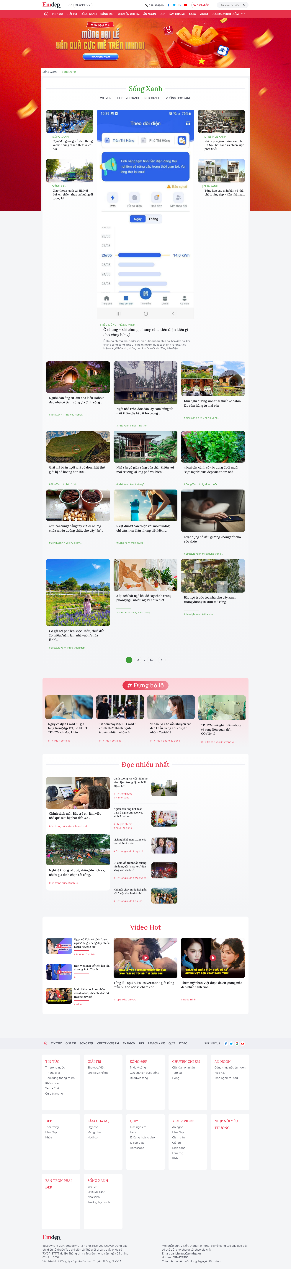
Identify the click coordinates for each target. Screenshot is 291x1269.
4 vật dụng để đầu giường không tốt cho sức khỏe (212, 539)
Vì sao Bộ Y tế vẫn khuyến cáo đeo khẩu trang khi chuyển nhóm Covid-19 (170, 728)
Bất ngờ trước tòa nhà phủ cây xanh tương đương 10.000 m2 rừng (210, 599)
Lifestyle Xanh (128, 98)
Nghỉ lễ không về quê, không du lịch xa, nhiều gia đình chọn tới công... (77, 872)
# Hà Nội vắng (121, 797)
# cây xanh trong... (141, 612)
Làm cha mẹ (177, 14)
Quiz (192, 14)
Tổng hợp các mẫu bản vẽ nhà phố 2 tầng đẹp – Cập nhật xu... (225, 192)
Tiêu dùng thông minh (60, 1078)
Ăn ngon (149, 14)
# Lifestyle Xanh (192, 553)
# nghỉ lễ (73, 883)
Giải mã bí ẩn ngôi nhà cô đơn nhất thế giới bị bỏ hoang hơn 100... (77, 469)
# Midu (78, 1004)
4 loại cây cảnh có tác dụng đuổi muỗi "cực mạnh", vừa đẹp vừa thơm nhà (211, 469)
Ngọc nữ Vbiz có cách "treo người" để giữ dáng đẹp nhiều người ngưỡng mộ (91, 943)
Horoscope (137, 1148)
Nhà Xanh (151, 98)
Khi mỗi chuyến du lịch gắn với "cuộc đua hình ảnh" (130, 891)
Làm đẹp (51, 1132)
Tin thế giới (52, 1072)
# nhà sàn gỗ (137, 484)
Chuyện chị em (129, 14)
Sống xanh (89, 14)
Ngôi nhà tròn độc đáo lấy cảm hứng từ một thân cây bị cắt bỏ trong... (144, 411)
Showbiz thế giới (98, 1072)
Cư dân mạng (54, 1093)
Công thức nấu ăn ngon (230, 1067)
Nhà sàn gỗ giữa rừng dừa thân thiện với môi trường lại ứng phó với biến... (145, 469)
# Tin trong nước (210, 742)
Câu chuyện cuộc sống (144, 1072)
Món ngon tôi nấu (226, 1078)
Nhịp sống (179, 1148)
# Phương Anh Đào (85, 954)
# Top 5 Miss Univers (125, 999)
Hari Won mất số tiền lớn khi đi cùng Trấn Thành (91, 967)
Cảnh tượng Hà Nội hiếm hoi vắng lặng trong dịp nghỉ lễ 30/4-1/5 (131, 782)
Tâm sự (177, 1072)
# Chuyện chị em (123, 824)
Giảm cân (178, 1137)
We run (92, 1186)
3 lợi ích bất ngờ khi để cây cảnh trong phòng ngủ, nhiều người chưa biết (143, 598)
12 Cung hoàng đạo (142, 1137)
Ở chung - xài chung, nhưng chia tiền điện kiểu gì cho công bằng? (145, 332)
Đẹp (162, 14)
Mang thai (94, 1132)
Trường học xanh (177, 98)
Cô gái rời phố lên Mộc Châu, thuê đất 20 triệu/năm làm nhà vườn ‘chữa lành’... (76, 635)
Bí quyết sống (139, 1078)
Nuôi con (93, 1137)
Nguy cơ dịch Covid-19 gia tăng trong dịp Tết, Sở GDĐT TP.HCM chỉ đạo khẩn (67, 728)
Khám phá (52, 1083)
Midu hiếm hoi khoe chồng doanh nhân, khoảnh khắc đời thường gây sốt (91, 993)
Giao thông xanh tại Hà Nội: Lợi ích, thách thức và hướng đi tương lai (73, 194)
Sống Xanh (49, 71)
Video (204, 14)
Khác (175, 1158)
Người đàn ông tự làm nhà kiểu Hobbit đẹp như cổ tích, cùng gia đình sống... (76, 400)
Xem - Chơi (52, 1088)
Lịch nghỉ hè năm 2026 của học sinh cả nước (130, 841)
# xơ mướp (137, 542)
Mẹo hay (220, 1072)
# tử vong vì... (227, 742)
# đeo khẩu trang (170, 740)
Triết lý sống (138, 1067)
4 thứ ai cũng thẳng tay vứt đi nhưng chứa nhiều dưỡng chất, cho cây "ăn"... (76, 528)
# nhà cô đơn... (71, 484)
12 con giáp (137, 1142)
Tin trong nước (55, 1067)
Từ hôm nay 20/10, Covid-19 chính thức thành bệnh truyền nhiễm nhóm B (118, 728)
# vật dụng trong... (212, 553)
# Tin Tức (53, 740)
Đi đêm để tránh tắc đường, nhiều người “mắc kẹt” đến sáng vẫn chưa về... (130, 866)
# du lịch (137, 901)
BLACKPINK (82, 5)
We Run (105, 98)
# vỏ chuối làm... (73, 542)
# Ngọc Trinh (188, 999)
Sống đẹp (107, 14)
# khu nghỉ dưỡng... (208, 417)
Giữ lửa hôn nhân (183, 1067)
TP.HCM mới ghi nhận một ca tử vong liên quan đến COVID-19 (221, 729)
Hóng (175, 1078)
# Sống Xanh (191, 484)
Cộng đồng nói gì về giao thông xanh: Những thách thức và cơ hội (73, 145)
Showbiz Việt (96, 1067)
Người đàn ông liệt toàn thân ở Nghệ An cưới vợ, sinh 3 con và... (128, 812)
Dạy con (93, 1127)
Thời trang (52, 1127)
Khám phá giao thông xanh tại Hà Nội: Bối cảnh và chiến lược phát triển (224, 145)
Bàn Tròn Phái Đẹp (58, 1183)
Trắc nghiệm (138, 1127)
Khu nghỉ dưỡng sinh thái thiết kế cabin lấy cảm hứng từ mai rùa (212, 403)
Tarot (133, 1132)
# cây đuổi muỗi (208, 484)
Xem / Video (183, 1121)
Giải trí (71, 14)
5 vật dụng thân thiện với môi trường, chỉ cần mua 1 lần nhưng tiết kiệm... (143, 528)
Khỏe (48, 1137)
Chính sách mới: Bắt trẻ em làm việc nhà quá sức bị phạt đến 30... (75, 815)
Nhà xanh (94, 1197)
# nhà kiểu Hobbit (73, 414)
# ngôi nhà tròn (138, 425)
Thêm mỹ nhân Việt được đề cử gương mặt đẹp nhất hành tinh (211, 985)
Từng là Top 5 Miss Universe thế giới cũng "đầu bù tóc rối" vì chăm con (144, 985)
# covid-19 (64, 740)
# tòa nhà (207, 614)
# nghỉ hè (138, 851)
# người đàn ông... (124, 828)
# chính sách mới (77, 826)
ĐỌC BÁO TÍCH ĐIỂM (225, 14)
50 (151, 660)
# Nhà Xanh (55, 414)
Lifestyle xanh (96, 1191)
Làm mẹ (177, 1153)
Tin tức (57, 14)
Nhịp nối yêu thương (226, 1124)
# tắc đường (139, 878)
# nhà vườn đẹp (76, 647)
